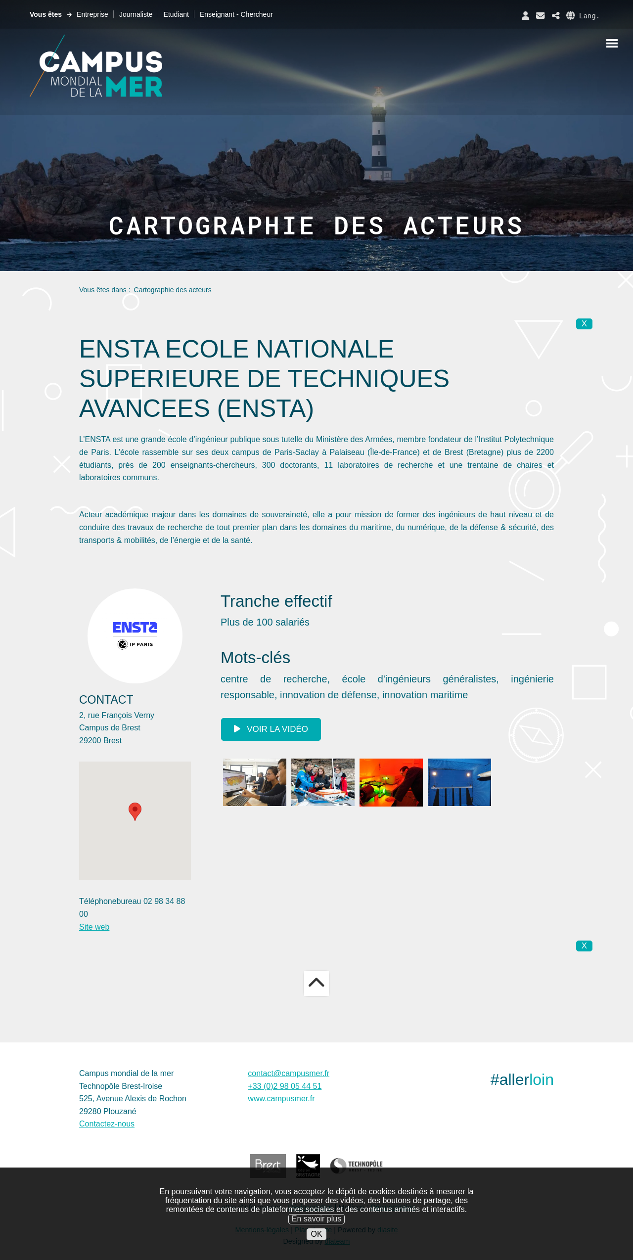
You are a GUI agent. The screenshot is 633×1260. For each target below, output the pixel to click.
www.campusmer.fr (281, 1098)
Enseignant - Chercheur (236, 14)
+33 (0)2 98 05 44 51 (284, 1086)
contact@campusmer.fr (288, 1073)
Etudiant (176, 14)
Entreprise (92, 14)
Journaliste (136, 14)
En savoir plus (317, 1219)
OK (316, 1234)
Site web (94, 927)
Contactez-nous (107, 1124)
